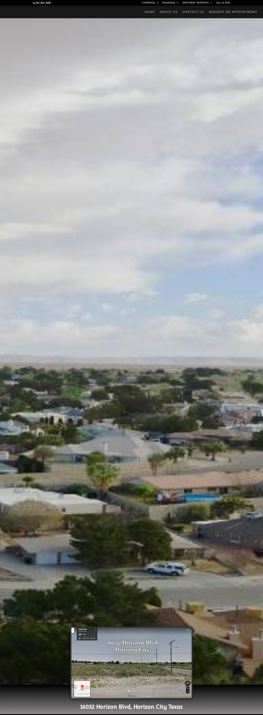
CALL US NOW (223, 3)
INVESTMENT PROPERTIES (195, 3)
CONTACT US (193, 12)
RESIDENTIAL (168, 3)
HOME (150, 12)
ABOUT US (169, 12)
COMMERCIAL (148, 3)
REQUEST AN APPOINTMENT (233, 12)
